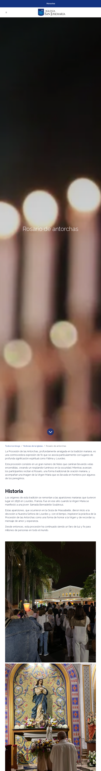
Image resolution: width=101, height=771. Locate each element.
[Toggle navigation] (6, 12)
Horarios (51, 3)
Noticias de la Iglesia (33, 446)
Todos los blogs (12, 446)
